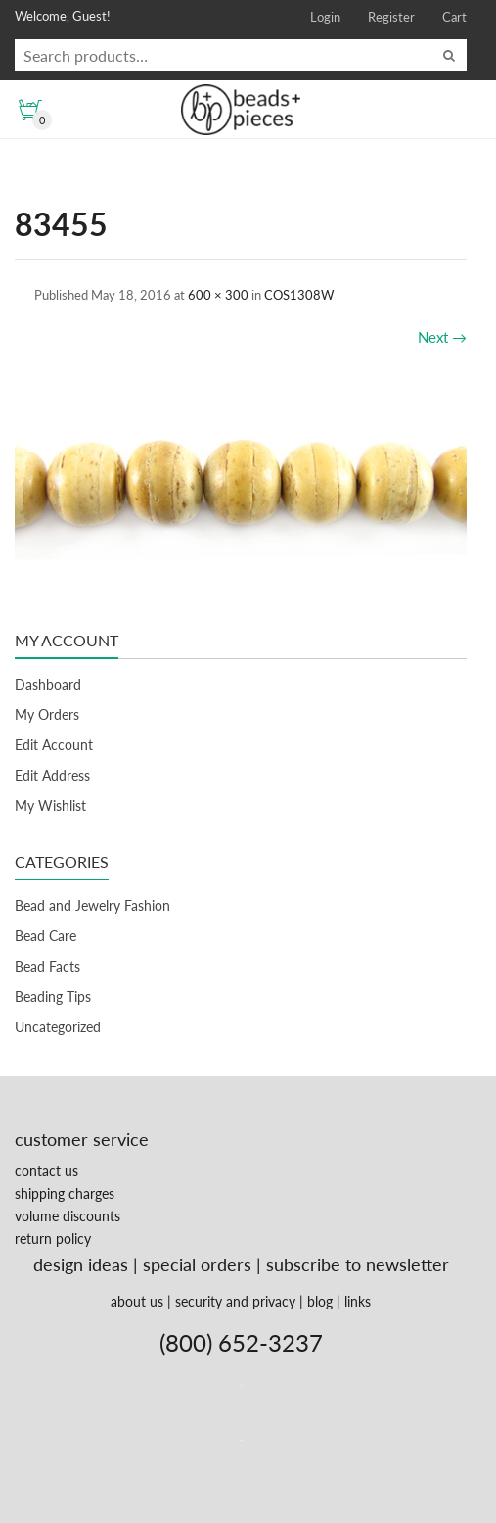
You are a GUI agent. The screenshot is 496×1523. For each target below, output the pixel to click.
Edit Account (54, 745)
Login (325, 16)
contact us (46, 1171)
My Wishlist (50, 805)
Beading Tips (53, 996)
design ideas (80, 1264)
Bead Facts (47, 966)
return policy (53, 1238)
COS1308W (299, 295)
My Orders (47, 714)
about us (137, 1301)
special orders (197, 1264)
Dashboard (48, 684)
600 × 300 (218, 295)
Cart (454, 16)
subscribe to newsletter (357, 1264)
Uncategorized (58, 1027)
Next (442, 337)
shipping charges (64, 1193)
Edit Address (52, 775)
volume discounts (67, 1216)
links (357, 1301)
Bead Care (45, 936)
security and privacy (235, 1301)
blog (320, 1301)
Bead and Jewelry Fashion (92, 905)
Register (391, 16)
